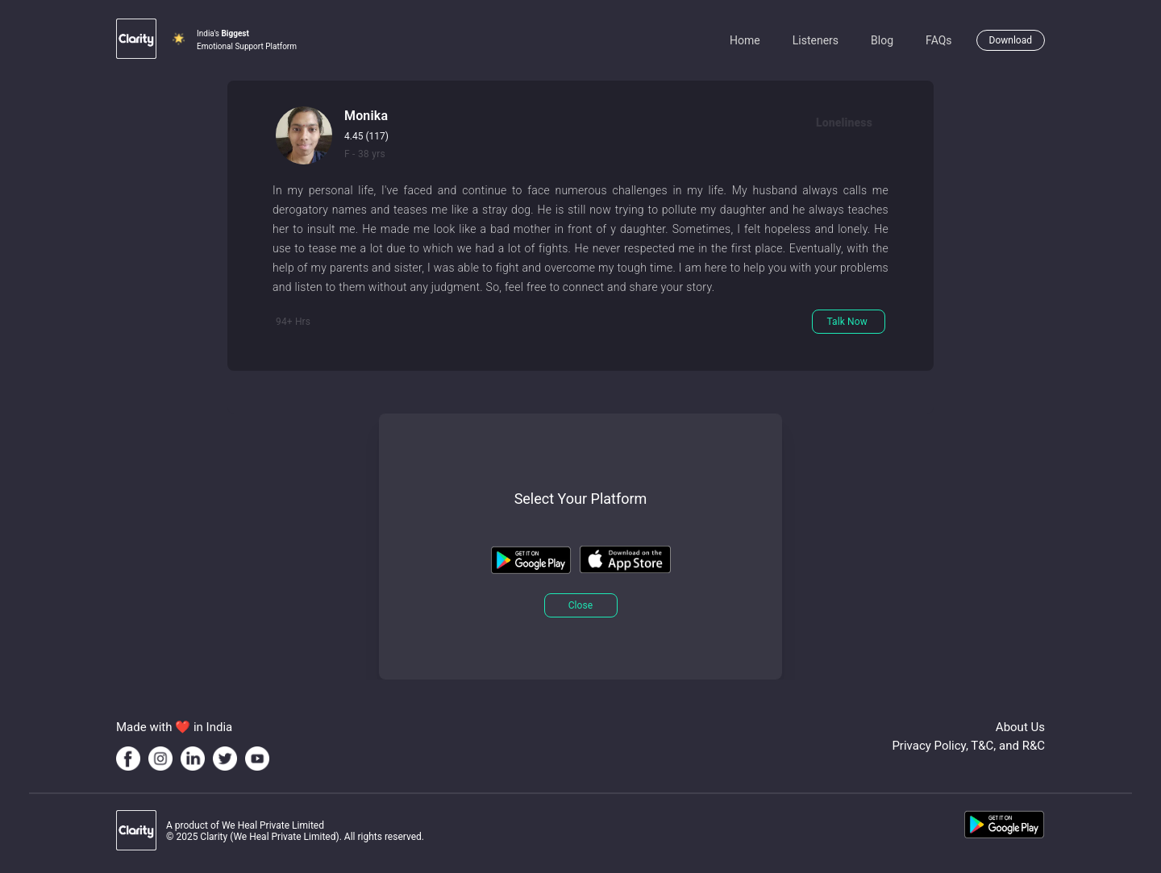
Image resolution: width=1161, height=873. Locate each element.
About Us (1020, 727)
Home (745, 40)
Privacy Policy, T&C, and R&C (968, 745)
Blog (882, 40)
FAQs (939, 40)
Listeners (815, 40)
